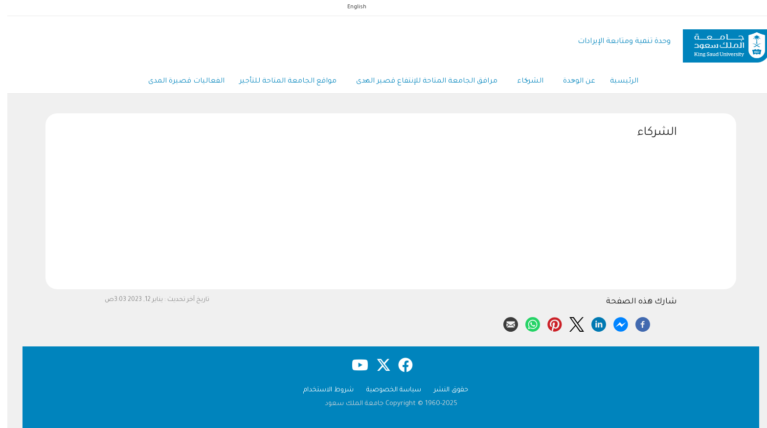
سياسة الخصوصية (386, 390)
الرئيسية (617, 82)
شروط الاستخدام (321, 390)
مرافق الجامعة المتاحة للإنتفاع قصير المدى (419, 82)
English (349, 7)
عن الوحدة (572, 82)
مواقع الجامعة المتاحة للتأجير (280, 82)
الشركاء (523, 82)
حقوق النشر (444, 390)
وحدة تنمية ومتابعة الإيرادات (616, 42)
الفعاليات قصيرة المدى (179, 82)
